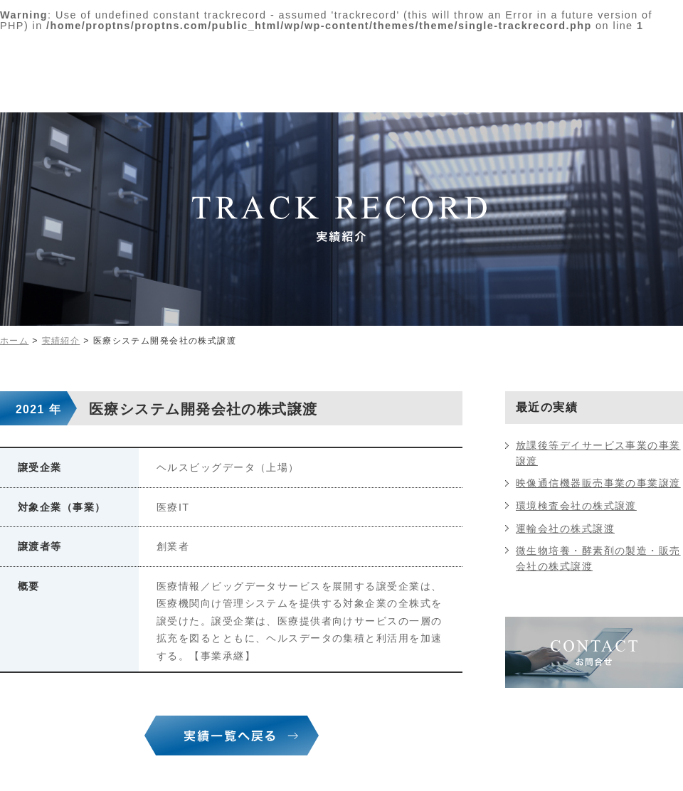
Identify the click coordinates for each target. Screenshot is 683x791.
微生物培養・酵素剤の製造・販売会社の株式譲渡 (598, 558)
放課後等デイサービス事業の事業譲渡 (598, 453)
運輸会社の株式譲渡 (565, 528)
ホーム (14, 341)
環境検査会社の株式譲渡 (576, 505)
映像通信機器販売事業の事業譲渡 (598, 483)
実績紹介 (61, 341)
